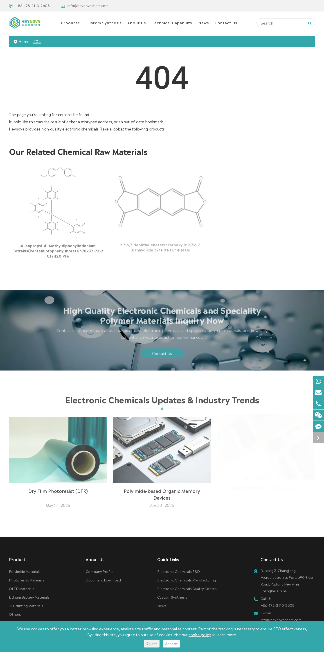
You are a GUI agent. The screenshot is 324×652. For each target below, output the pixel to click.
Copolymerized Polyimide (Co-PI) (266, 489)
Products (70, 22)
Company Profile (99, 571)
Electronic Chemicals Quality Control (187, 588)
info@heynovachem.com (88, 5)
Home (24, 41)
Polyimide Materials (24, 571)
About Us (136, 22)
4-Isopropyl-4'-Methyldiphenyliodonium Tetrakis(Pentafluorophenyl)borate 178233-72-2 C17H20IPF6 (58, 249)
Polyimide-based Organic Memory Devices (162, 492)
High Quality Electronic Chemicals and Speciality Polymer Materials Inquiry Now (162, 316)
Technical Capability (172, 22)
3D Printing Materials (26, 605)
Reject (151, 643)
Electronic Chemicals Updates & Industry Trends (162, 400)
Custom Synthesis (104, 22)
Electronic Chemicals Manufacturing (186, 579)
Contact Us (226, 22)
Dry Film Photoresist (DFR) (58, 489)
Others (15, 614)
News (203, 22)
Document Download (103, 579)
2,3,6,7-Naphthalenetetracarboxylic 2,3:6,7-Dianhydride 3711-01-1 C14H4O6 (160, 245)
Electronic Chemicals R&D (178, 571)
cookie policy (200, 634)
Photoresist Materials (26, 579)
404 (37, 41)
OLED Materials (21, 588)
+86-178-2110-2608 (33, 5)
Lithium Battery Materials (29, 596)
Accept (171, 643)
